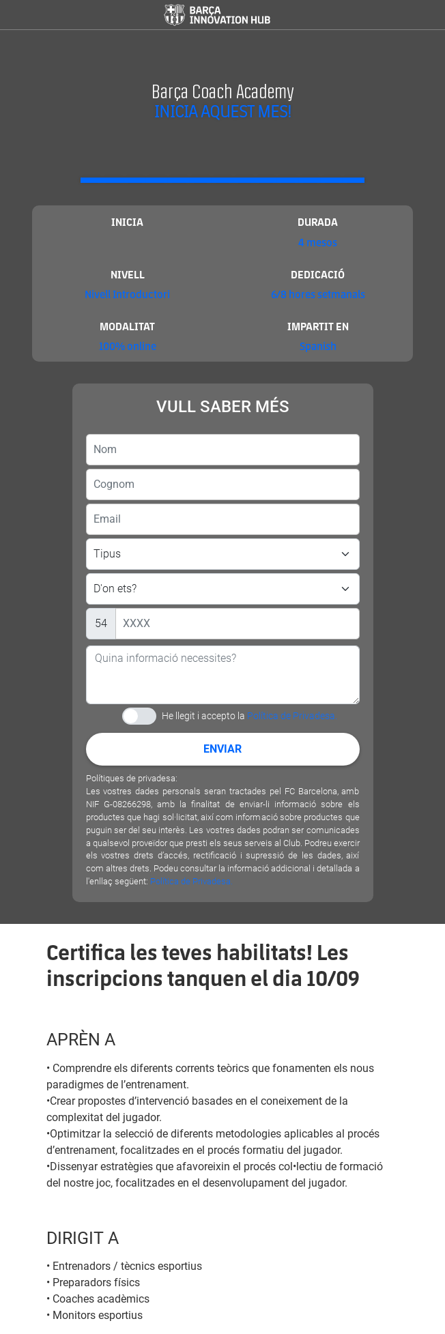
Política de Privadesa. (292, 715)
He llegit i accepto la (249, 715)
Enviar (222, 748)
